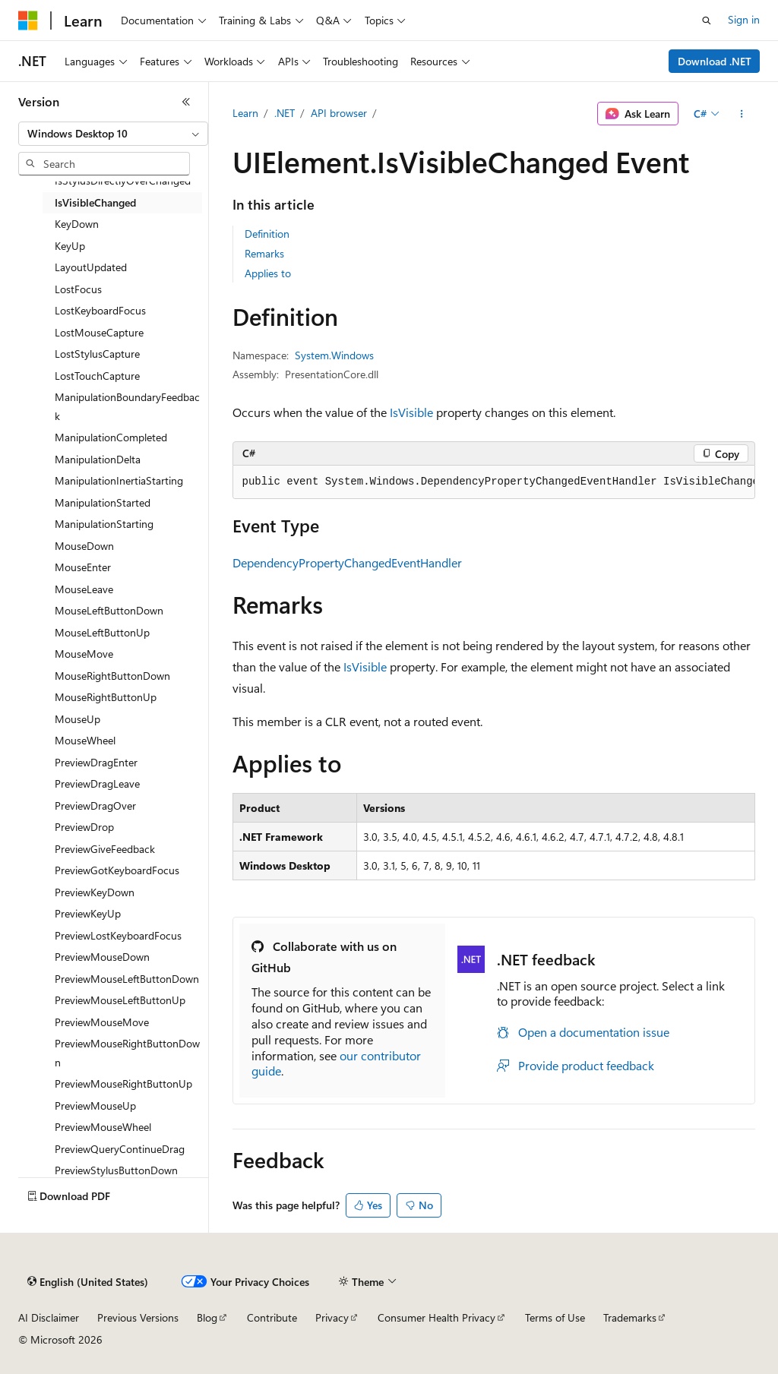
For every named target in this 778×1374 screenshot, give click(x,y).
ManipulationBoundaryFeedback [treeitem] (127, 406)
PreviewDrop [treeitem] (84, 827)
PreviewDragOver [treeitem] (95, 805)
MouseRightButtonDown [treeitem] (112, 675)
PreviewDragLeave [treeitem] (97, 783)
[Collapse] (186, 101)
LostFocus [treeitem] (78, 289)
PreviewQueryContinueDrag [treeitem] (120, 1149)
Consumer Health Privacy (436, 1317)
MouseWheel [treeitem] (85, 740)
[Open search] (706, 20)
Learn (245, 113)
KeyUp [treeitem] (70, 245)
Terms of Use (555, 1317)
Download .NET (714, 61)
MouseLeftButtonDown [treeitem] (109, 610)
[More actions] (741, 114)
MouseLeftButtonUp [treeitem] (102, 632)
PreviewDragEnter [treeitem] (96, 762)
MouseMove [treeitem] (84, 653)
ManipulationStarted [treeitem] (102, 502)
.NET (284, 113)
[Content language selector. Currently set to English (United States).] (87, 1282)
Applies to (268, 273)
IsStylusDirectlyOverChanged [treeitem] (123, 180)
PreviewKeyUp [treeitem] (88, 913)
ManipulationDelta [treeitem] (98, 459)
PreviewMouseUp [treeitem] (95, 1105)
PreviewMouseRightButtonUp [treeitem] (123, 1083)
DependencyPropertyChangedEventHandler (347, 562)
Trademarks (629, 1317)
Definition (267, 233)
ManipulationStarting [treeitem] (104, 523)
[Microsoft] (28, 20)
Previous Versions (138, 1317)
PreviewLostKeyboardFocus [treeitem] (118, 935)
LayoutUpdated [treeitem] (91, 267)
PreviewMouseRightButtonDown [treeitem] (127, 1052)
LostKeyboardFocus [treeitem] (100, 310)
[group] (493, 482)
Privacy (332, 1317)
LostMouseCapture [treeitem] (99, 332)
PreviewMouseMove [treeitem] (102, 1022)
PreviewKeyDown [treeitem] (94, 892)
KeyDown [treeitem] (77, 223)
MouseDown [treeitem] (84, 546)
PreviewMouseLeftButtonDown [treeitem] (127, 978)
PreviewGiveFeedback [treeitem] (105, 849)
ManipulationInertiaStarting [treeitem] (119, 480)
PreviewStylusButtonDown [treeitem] (116, 1170)
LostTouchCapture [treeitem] (97, 375)
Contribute (272, 1317)
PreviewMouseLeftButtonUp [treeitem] (120, 1000)
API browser (339, 113)
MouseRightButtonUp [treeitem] (106, 697)
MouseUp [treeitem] (77, 719)
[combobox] (113, 134)
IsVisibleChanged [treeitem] (95, 202)
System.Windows (334, 355)
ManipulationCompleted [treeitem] (111, 437)
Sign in (744, 19)
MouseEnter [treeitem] (83, 567)
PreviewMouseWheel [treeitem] (103, 1127)
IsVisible (411, 412)
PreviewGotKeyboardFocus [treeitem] (117, 870)
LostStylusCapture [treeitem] (97, 353)
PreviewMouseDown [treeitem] (102, 956)
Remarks (264, 253)
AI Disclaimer (48, 1317)
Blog (207, 1317)
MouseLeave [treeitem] (84, 589)
